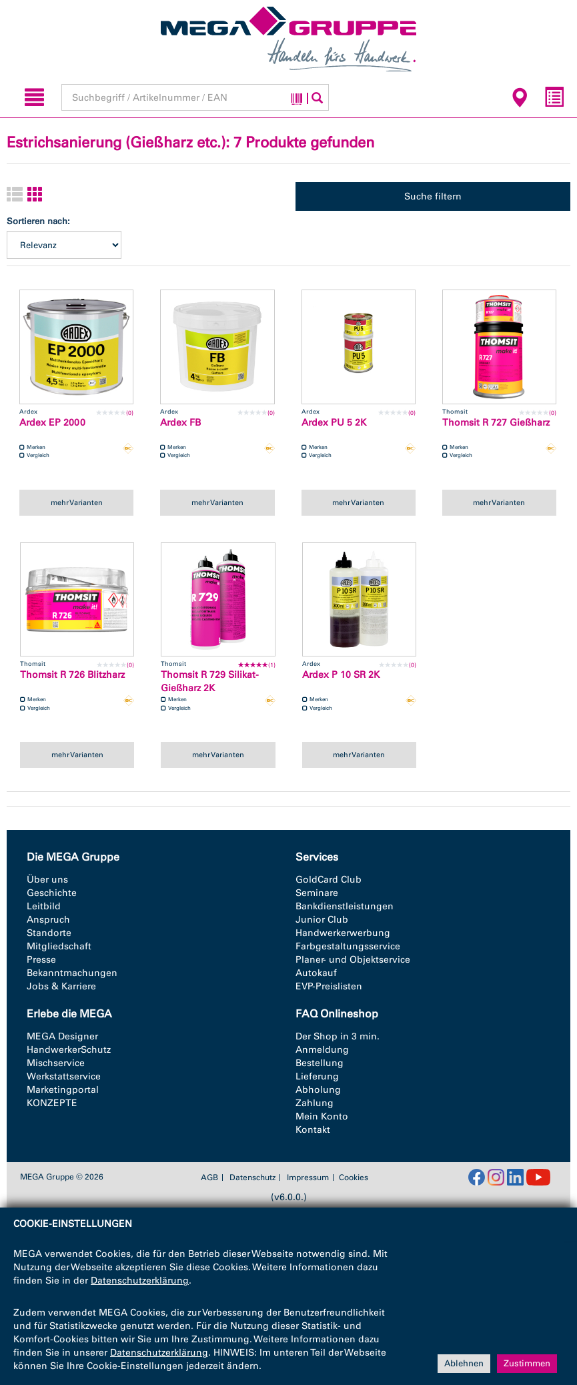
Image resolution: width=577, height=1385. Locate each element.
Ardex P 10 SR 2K (341, 674)
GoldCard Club (329, 879)
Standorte (49, 933)
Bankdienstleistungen (345, 906)
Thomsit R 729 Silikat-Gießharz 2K (210, 681)
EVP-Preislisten (329, 986)
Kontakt (313, 1129)
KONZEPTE (52, 1103)
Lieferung (317, 1076)
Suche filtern (433, 196)
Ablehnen (464, 1363)
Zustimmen (527, 1363)
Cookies (353, 1177)
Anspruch (48, 919)
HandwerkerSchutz (69, 1049)
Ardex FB (180, 422)
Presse (41, 959)
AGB (209, 1177)
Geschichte (52, 893)
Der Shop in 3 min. (338, 1036)
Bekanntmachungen (72, 973)
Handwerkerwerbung (343, 933)
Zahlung (315, 1103)
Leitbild (44, 906)
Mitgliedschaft (59, 946)
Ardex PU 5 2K (334, 422)
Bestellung (320, 1063)
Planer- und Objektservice (353, 959)
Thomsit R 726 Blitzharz (72, 674)
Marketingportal (63, 1089)
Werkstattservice (64, 1076)
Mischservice (56, 1063)
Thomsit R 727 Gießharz (496, 422)
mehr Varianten (77, 502)
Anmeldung (322, 1049)
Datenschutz (252, 1177)
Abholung (318, 1089)
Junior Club (322, 919)
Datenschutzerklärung (140, 1280)
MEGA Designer (62, 1036)
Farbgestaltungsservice (348, 946)
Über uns (47, 879)
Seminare (317, 893)
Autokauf (316, 973)
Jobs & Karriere (61, 986)
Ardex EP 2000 (52, 422)
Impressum (308, 1177)
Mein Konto (322, 1116)
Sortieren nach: (38, 221)
